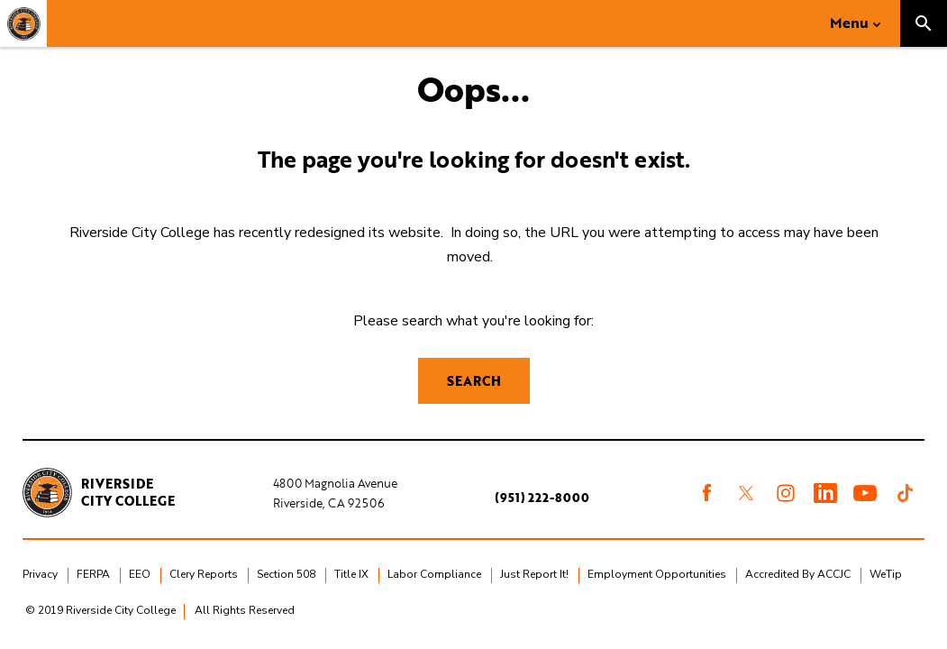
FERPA (93, 574)
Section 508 (286, 574)
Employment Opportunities (656, 574)
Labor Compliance (434, 574)
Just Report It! (534, 574)
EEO (139, 574)
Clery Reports (203, 574)
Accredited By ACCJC (798, 574)
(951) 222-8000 (542, 498)
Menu (849, 22)
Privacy (40, 574)
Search (474, 380)
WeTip (886, 574)
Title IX (351, 574)
